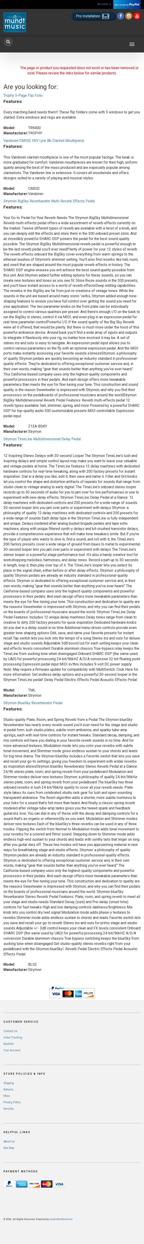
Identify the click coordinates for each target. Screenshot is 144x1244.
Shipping (8, 1083)
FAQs (6, 1096)
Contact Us (10, 1031)
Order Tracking (12, 1037)
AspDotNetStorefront (61, 1219)
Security (8, 1108)
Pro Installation (93, 16)
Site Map (8, 1148)
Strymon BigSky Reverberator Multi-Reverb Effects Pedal (49, 201)
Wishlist (8, 1044)
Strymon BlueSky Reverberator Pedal (32, 703)
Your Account (11, 1050)
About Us (9, 1141)
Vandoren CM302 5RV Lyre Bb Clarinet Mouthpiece (43, 140)
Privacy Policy (12, 1102)
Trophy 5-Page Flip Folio (23, 95)
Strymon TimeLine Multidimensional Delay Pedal (42, 439)
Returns (8, 1089)
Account (104, 4)
